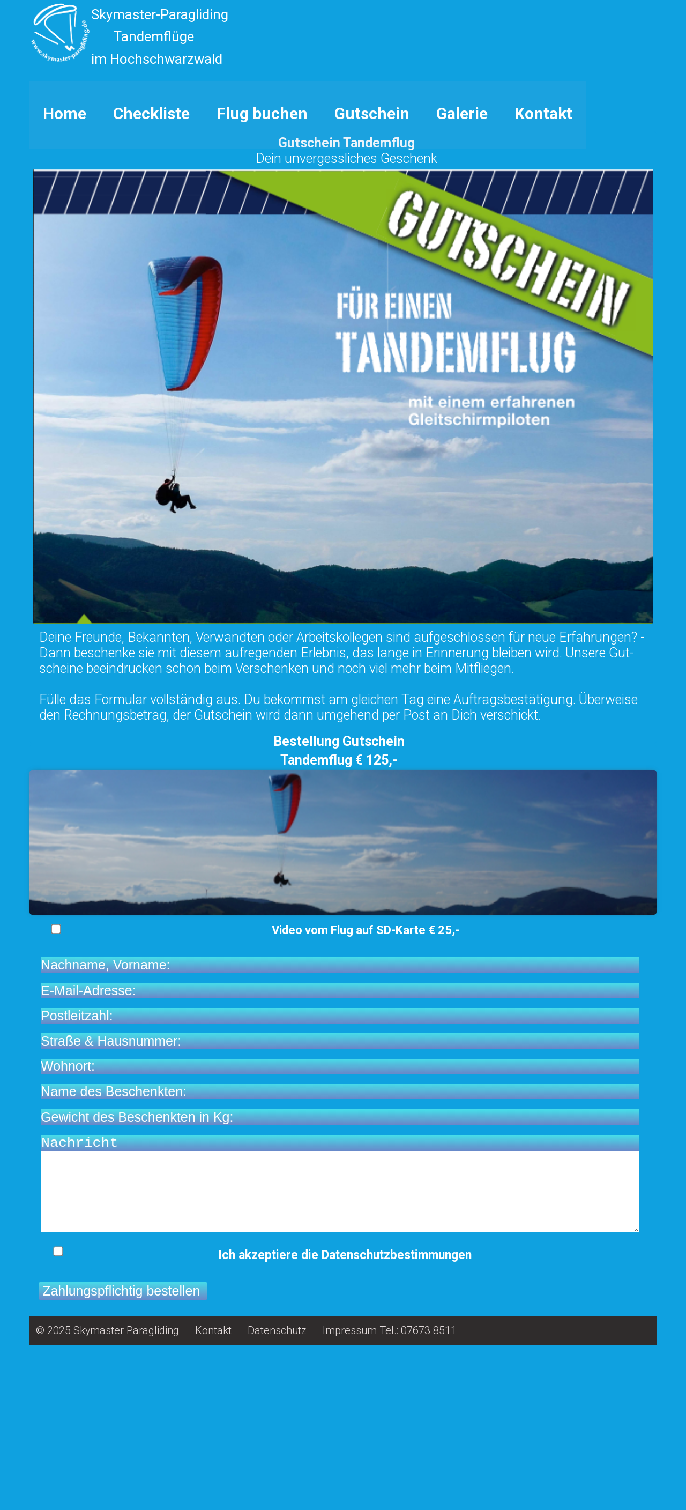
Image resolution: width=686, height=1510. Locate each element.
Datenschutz (277, 1494)
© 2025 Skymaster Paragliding (107, 1494)
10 (612, 223)
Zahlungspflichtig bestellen (123, 1454)
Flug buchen (262, 260)
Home (64, 260)
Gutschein (371, 260)
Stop (34, 223)
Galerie (462, 260)
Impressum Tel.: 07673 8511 (390, 1494)
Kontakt (543, 260)
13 (636, 223)
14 (644, 223)
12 (628, 223)
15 (652, 223)
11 (620, 223)
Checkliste (151, 260)
